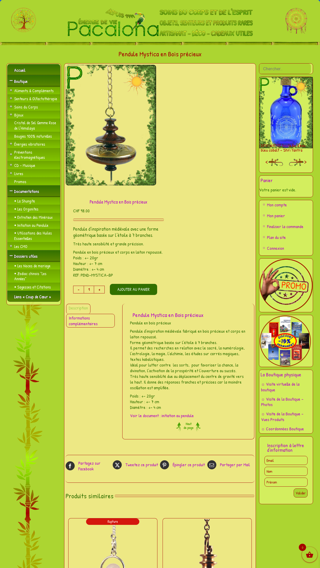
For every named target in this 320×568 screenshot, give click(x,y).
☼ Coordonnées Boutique (282, 429)
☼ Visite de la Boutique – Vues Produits (282, 416)
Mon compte (277, 205)
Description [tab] (78, 308)
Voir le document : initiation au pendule (162, 415)
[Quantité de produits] (89, 289)
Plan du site (276, 237)
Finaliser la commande (285, 226)
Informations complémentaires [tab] (83, 320)
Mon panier (276, 216)
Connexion (275, 248)
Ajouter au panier (133, 289)
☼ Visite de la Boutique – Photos (282, 402)
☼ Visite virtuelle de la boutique (280, 387)
